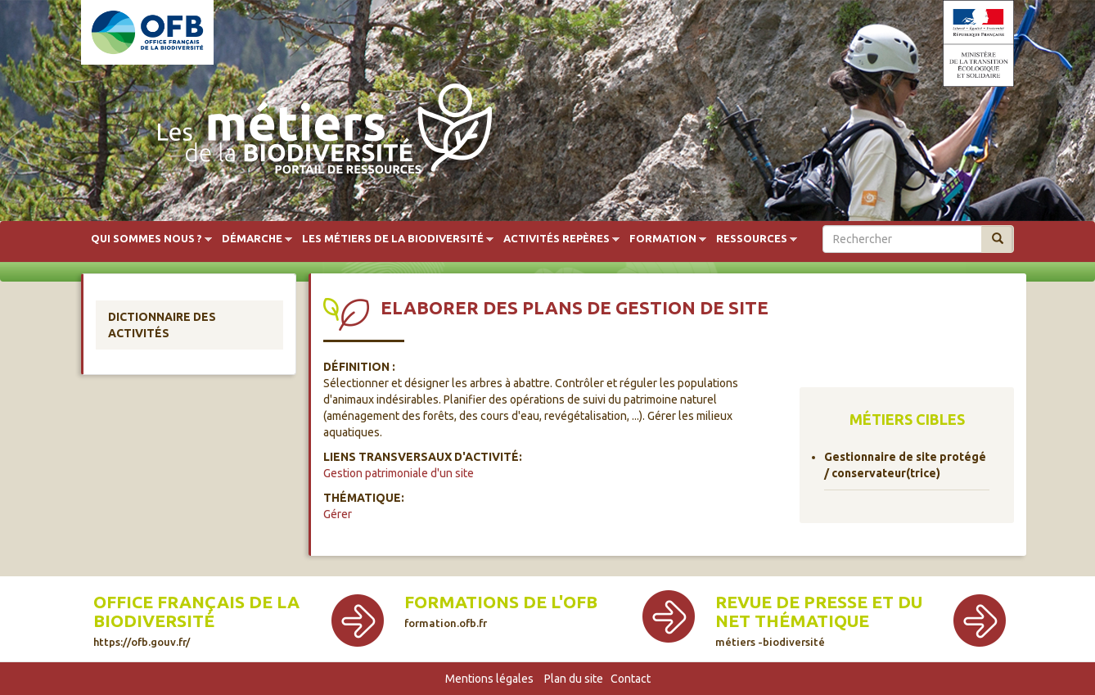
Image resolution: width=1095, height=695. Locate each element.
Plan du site (573, 678)
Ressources (751, 239)
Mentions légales (489, 678)
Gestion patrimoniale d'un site (398, 473)
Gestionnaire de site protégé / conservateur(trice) (905, 465)
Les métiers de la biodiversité (392, 239)
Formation (663, 239)
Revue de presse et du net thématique (818, 620)
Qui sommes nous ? (146, 239)
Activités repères (556, 239)
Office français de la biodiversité (196, 620)
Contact (631, 678)
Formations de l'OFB (500, 611)
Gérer (337, 514)
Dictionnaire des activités (162, 325)
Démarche (252, 239)
